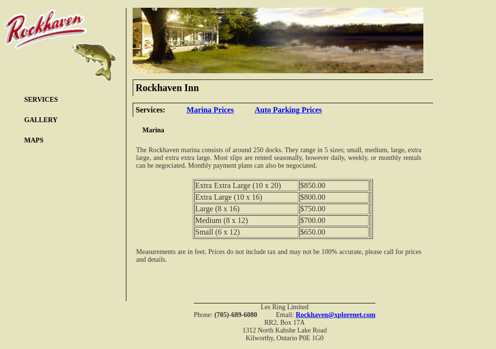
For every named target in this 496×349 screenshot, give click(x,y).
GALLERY (41, 120)
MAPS (34, 140)
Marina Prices (209, 110)
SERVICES (41, 99)
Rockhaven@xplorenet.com (335, 314)
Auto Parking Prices (288, 110)
